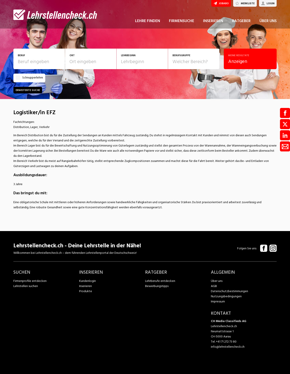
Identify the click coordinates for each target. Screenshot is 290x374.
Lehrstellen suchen (25, 286)
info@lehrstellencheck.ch (228, 346)
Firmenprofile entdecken (30, 280)
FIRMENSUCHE (181, 22)
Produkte (85, 291)
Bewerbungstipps (156, 286)
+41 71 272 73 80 (226, 341)
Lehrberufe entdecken (160, 280)
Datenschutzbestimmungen (229, 291)
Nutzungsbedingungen (226, 296)
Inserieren (85, 286)
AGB (214, 286)
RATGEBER (241, 22)
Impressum (218, 301)
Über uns (216, 280)
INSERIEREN (213, 22)
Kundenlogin (87, 280)
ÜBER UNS (268, 22)
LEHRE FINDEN (147, 22)
